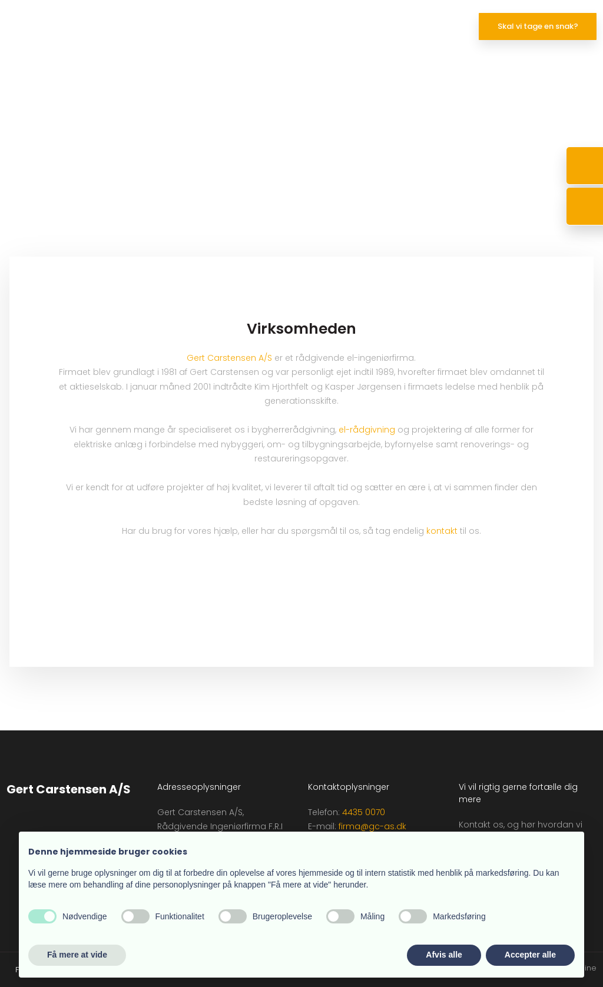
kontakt (442, 531)
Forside (181, 28)
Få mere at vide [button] (77, 954)
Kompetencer (243, 28)
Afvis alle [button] (444, 954)
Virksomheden (373, 28)
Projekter (308, 28)
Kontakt (437, 28)
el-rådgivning (367, 430)
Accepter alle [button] (530, 954)
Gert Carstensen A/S (229, 358)
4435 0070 (363, 812)
